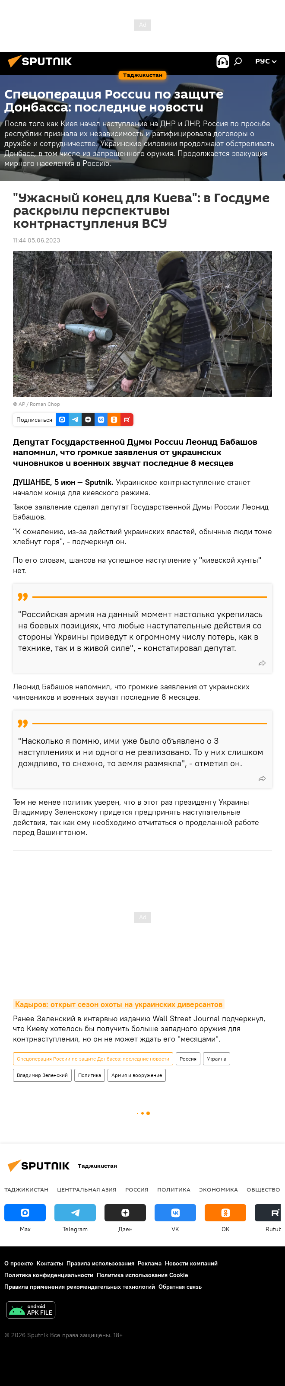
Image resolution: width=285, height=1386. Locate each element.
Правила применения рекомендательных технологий (79, 1286)
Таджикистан (26, 1189)
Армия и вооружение (136, 1075)
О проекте (18, 1263)
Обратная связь (180, 1286)
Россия (188, 1058)
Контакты (50, 1263)
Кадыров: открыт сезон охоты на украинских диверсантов (118, 1004)
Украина (216, 1058)
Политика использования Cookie (142, 1275)
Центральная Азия (87, 1189)
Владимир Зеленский (42, 1075)
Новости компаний (191, 1263)
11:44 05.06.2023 (36, 240)
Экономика (218, 1189)
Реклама (150, 1263)
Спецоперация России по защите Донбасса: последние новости (93, 1058)
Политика (89, 1075)
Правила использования (100, 1263)
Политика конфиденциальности (48, 1275)
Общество (263, 1189)
